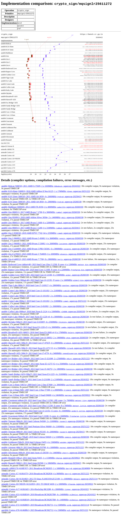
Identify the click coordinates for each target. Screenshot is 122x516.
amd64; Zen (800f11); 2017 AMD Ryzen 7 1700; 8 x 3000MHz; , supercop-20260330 (40, 213)
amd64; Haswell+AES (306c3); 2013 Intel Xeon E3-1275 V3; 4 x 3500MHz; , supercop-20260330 (46, 349)
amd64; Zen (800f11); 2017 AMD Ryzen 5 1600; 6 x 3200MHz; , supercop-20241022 (40, 223)
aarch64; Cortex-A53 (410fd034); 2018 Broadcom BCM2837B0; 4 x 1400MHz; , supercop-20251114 (48, 500)
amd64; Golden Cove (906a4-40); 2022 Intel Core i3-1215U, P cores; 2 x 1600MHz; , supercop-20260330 (51, 281)
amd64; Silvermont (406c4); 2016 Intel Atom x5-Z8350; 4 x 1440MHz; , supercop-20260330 (43, 453)
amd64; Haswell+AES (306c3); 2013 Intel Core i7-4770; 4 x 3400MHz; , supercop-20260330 (48, 354)
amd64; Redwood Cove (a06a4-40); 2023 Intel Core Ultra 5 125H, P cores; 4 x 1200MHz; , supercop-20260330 (53, 265)
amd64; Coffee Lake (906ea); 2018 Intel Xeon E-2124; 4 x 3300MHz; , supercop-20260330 (43, 312)
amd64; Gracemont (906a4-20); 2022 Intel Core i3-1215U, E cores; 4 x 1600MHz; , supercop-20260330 (52, 412)
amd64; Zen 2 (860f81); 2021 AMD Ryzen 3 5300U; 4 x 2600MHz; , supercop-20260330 (43, 244)
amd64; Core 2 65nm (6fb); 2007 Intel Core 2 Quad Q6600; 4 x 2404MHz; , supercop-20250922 (45, 396)
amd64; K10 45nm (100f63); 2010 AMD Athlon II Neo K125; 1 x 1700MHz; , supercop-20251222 (45, 192)
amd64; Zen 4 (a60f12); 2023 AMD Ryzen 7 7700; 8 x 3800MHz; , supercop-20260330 (40, 260)
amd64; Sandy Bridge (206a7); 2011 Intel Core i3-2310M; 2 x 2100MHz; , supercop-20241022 (45, 380)
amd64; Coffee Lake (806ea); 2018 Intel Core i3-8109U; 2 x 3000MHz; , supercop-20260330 (42, 307)
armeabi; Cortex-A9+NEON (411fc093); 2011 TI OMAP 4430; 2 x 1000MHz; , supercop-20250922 (47, 485)
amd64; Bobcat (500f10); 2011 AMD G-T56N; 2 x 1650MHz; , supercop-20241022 (40, 187)
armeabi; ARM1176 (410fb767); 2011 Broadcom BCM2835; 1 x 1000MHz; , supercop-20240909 (45, 469)
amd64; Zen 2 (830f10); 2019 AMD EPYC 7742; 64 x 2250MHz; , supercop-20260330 (40, 234)
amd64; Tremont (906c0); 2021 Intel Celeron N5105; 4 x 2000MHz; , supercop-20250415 (42, 432)
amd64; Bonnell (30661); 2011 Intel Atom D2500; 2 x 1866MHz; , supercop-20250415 (41, 464)
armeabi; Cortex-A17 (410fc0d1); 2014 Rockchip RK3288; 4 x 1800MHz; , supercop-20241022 (45, 490)
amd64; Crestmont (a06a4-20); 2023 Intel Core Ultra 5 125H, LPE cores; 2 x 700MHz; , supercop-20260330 (52, 401)
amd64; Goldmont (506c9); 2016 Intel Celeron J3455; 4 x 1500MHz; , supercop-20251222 (42, 443)
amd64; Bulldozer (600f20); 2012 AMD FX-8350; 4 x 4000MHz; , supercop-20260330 (42, 208)
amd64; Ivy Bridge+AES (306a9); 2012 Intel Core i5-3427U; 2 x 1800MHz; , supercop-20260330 (46, 370)
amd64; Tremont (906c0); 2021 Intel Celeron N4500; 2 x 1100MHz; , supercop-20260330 (42, 422)
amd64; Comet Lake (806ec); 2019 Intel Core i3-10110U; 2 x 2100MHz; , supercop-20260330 (44, 291)
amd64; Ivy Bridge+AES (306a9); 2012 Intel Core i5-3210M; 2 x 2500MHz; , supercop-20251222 (45, 359)
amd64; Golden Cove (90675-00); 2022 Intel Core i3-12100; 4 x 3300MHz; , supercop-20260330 (45, 276)
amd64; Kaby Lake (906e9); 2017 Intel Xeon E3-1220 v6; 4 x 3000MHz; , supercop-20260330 (45, 317)
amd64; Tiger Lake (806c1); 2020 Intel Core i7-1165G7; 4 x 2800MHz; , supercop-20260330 (44, 286)
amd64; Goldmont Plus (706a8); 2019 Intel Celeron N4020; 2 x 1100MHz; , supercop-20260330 (45, 438)
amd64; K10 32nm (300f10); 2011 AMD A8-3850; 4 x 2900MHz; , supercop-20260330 (41, 202)
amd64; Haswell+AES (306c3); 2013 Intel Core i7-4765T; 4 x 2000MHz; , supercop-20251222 (45, 344)
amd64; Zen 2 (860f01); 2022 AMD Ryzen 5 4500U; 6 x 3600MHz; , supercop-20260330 (42, 239)
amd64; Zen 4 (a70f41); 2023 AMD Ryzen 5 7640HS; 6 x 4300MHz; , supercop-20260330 (43, 255)
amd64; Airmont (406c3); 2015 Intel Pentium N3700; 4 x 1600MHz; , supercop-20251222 (42, 448)
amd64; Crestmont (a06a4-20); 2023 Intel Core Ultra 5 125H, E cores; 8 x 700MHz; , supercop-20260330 (52, 406)
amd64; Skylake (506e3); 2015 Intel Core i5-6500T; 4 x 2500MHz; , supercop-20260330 (43, 323)
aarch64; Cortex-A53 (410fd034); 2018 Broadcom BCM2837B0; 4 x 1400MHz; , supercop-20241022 (48, 495)
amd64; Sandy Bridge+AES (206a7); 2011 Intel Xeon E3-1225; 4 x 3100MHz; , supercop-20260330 (46, 375)
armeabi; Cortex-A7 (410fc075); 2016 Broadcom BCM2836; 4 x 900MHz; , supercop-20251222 (45, 474)
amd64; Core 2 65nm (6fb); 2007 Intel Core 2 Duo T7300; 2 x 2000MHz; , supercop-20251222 (45, 391)
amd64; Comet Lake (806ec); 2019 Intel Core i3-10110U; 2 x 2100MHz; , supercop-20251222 (43, 302)
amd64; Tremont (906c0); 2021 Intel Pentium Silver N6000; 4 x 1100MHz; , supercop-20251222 (45, 427)
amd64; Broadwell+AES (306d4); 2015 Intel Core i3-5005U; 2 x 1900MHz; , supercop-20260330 (44, 338)
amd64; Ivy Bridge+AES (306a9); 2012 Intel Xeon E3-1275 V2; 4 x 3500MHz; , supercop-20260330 (47, 364)
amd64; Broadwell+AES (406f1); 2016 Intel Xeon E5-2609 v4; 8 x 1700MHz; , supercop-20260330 (46, 333)
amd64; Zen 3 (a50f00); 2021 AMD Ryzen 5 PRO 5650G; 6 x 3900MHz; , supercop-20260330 (45, 249)
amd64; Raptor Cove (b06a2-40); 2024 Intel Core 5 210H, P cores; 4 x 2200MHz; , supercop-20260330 (51, 270)
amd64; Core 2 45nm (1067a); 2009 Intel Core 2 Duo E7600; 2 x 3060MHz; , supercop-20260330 (46, 385)
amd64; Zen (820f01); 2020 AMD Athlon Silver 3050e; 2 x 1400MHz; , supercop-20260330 (42, 218)
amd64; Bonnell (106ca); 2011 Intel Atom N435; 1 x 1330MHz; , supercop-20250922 (40, 459)
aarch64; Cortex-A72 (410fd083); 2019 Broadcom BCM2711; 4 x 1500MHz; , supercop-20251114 (45, 506)
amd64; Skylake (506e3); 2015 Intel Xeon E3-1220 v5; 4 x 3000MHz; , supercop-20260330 (42, 328)
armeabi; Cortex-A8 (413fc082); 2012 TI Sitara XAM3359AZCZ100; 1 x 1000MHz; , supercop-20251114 (49, 479)
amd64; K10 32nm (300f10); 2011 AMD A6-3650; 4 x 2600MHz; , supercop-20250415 (41, 197)
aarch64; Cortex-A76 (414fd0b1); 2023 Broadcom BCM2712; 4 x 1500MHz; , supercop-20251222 (44, 511)
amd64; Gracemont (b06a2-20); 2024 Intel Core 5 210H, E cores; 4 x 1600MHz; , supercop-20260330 (52, 417)
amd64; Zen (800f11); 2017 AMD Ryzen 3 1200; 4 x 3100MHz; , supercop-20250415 (40, 229)
